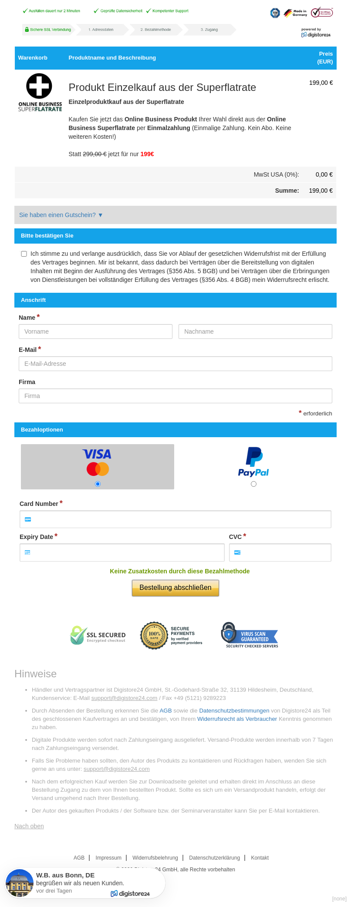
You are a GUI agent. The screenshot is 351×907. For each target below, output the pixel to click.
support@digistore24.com (124, 698)
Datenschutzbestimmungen (234, 710)
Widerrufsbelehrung (155, 858)
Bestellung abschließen (175, 587)
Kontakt (260, 858)
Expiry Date (36, 536)
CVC (235, 536)
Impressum (109, 858)
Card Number (39, 503)
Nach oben (29, 826)
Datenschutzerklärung (214, 858)
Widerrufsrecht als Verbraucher (237, 719)
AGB (165, 710)
